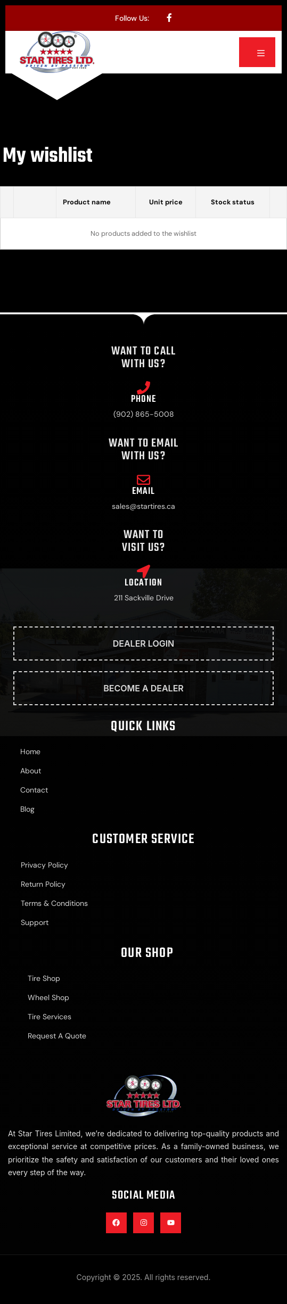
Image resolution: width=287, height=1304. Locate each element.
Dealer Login (144, 643)
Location (144, 583)
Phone (144, 399)
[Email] (143, 479)
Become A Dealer (143, 688)
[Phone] (143, 387)
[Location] (143, 571)
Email (143, 491)
